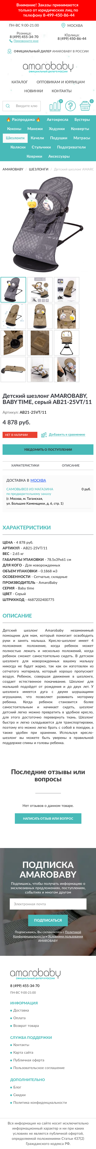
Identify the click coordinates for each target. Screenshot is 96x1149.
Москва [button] (38, 480)
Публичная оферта (28, 1060)
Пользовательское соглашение (39, 1068)
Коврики (34, 156)
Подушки (58, 138)
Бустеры (82, 120)
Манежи (35, 129)
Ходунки (57, 129)
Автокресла (57, 120)
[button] (23, 40)
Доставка (21, 1010)
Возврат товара (26, 1026)
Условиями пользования (65, 936)
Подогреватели (71, 147)
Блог (17, 1087)
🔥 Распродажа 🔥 (23, 120)
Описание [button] (71, 465)
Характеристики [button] (25, 465)
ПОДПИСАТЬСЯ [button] (48, 920)
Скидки (19, 1095)
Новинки (33, 91)
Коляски (18, 147)
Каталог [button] (20, 82)
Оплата (19, 1018)
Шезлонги (15, 138)
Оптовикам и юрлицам (61, 82)
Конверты (80, 129)
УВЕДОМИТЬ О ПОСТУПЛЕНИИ (48, 449)
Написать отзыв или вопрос (48, 818)
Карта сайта (23, 1053)
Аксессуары (59, 156)
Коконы (14, 129)
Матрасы (81, 138)
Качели (37, 138)
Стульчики (41, 147)
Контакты (62, 91)
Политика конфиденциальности (40, 1103)
